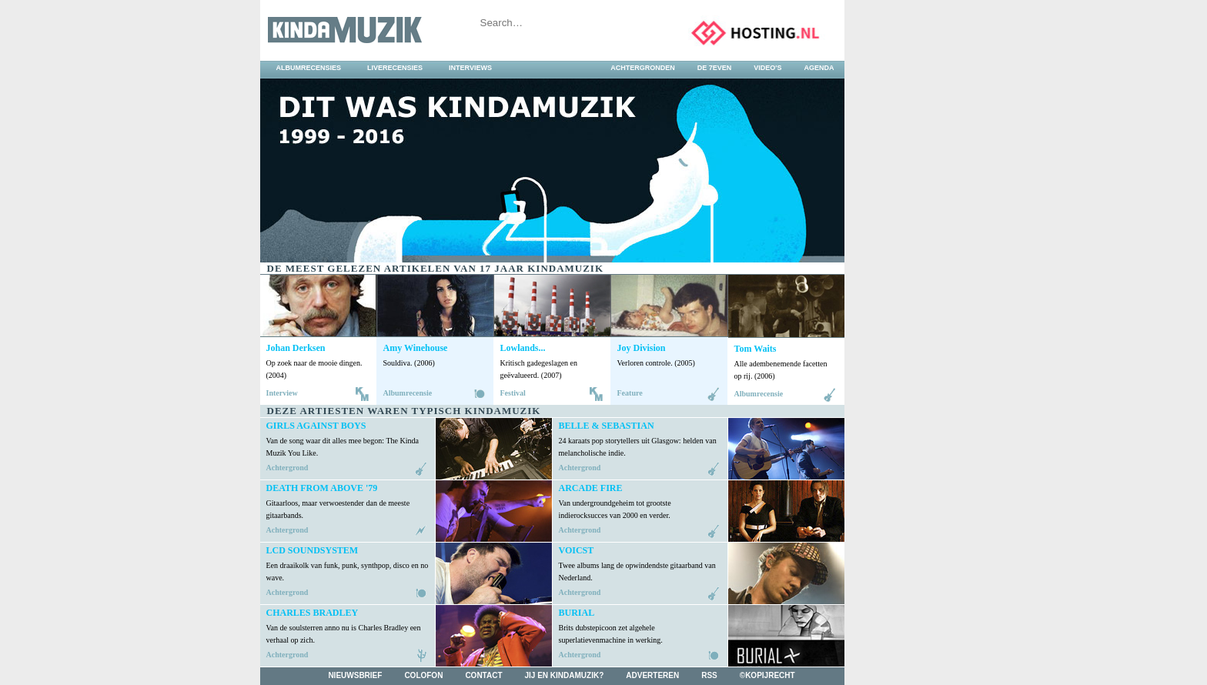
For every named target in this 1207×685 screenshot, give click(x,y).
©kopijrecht (767, 675)
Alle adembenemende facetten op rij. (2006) (781, 369)
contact (483, 675)
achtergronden (642, 68)
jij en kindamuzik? (564, 675)
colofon (423, 675)
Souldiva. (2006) (409, 363)
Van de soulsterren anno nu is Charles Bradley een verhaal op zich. (343, 633)
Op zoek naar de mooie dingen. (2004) (314, 369)
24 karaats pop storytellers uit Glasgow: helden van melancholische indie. (638, 446)
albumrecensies (309, 68)
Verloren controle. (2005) (656, 363)
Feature (630, 393)
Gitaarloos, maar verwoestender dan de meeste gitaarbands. (338, 509)
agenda (819, 68)
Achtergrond (287, 467)
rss (709, 675)
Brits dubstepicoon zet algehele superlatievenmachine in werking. (611, 633)
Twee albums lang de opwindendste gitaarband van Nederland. (637, 571)
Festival (513, 393)
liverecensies (395, 68)
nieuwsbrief (355, 675)
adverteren (652, 675)
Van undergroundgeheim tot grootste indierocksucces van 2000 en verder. (615, 509)
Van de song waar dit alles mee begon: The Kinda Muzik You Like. (342, 446)
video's (767, 68)
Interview (282, 393)
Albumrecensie (408, 393)
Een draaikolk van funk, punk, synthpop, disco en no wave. (347, 571)
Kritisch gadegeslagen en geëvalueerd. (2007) (539, 369)
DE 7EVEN (714, 68)
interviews (470, 68)
